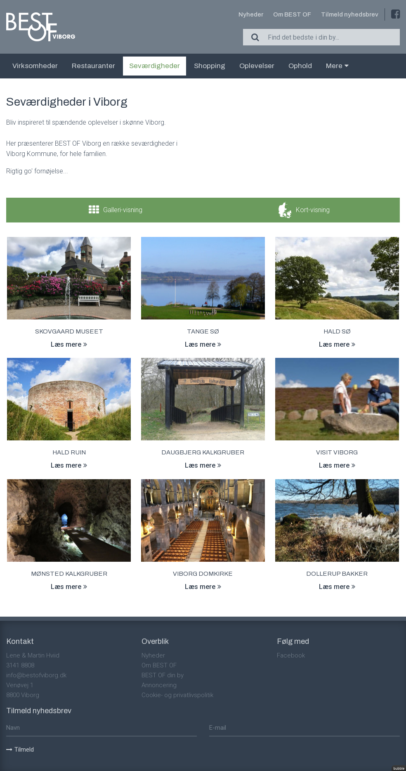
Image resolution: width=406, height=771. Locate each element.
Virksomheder (35, 66)
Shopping (209, 66)
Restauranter (93, 66)
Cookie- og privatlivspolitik (177, 695)
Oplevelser (256, 66)
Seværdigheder (154, 66)
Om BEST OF (292, 14)
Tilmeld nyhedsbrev (349, 14)
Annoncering (159, 685)
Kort (313, 210)
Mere (337, 66)
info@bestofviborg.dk (36, 675)
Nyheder (250, 14)
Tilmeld (20, 749)
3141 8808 (20, 665)
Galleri (122, 210)
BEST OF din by (163, 675)
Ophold (300, 66)
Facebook (291, 655)
